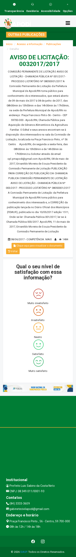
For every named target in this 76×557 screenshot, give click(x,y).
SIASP (23, 551)
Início (9, 44)
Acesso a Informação (30, 44)
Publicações (53, 44)
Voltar (13, 251)
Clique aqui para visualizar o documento (38, 245)
